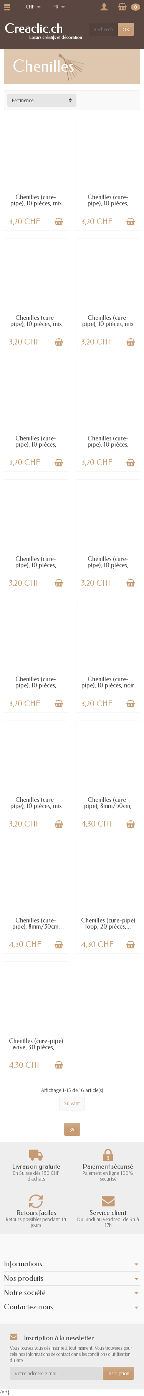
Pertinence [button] (22, 100)
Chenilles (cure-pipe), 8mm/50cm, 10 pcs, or (108, 806)
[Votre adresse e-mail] (56, 1373)
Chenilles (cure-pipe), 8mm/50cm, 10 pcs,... (36, 926)
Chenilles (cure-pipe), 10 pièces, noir (107, 682)
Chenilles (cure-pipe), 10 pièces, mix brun (36, 324)
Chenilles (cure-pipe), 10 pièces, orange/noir (108, 565)
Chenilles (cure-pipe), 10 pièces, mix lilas (36, 806)
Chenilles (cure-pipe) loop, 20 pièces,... (108, 923)
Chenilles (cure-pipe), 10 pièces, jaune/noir (35, 565)
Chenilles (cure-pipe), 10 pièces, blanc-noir (108, 203)
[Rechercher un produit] (103, 29)
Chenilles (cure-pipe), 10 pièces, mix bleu (108, 324)
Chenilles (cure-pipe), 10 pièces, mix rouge (36, 203)
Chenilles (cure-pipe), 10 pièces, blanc (35, 685)
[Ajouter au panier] (58, 221)
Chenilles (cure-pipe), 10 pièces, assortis (108, 444)
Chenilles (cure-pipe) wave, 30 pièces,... (36, 1044)
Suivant (72, 1103)
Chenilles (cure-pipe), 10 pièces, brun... (35, 444)
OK (125, 29)
